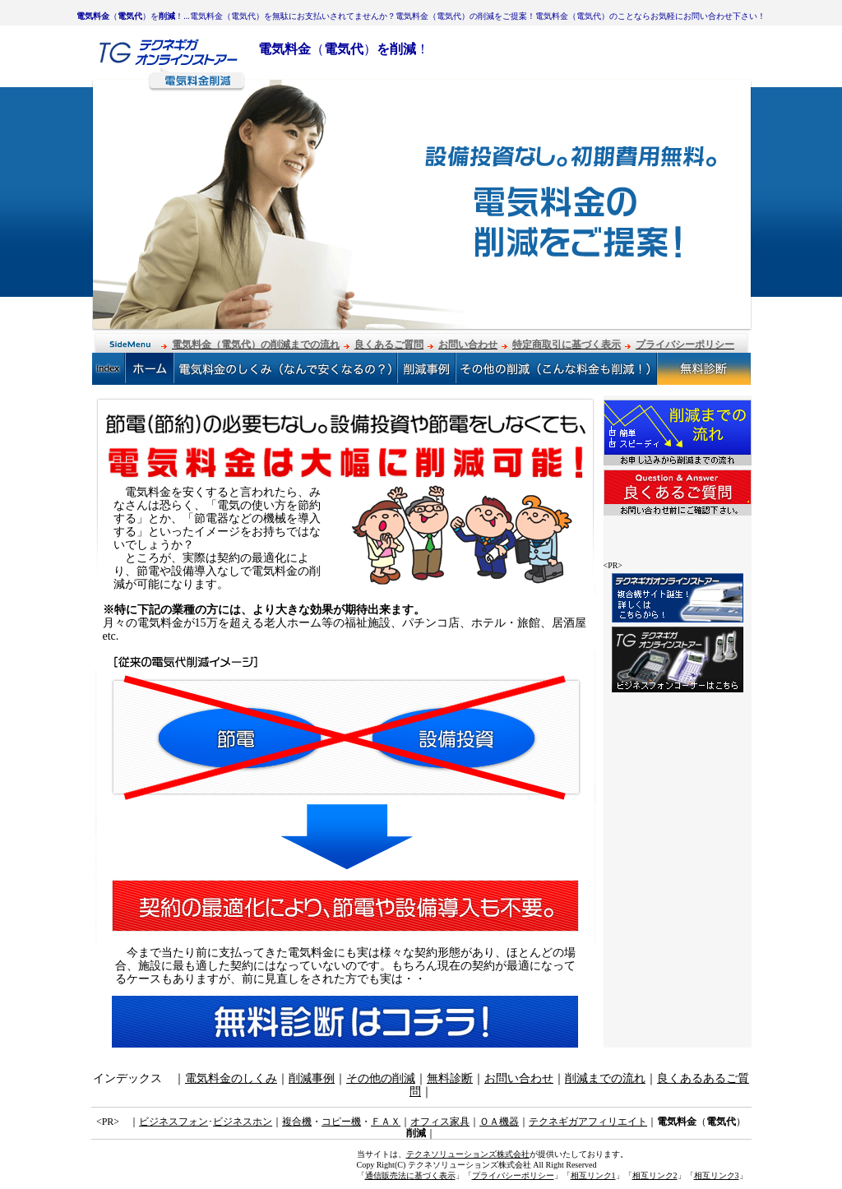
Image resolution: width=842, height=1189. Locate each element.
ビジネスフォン (173, 1121)
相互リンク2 (655, 1175)
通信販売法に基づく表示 (410, 1175)
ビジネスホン (242, 1121)
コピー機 (341, 1121)
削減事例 (312, 1078)
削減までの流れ (605, 1078)
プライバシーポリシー (513, 1175)
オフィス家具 (440, 1121)
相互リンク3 (716, 1175)
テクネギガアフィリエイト (588, 1121)
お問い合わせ (518, 1078)
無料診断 (450, 1078)
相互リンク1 (593, 1175)
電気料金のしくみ (231, 1078)
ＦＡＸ (385, 1121)
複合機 (297, 1121)
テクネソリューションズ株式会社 (468, 1154)
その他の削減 (380, 1078)
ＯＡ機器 (499, 1121)
